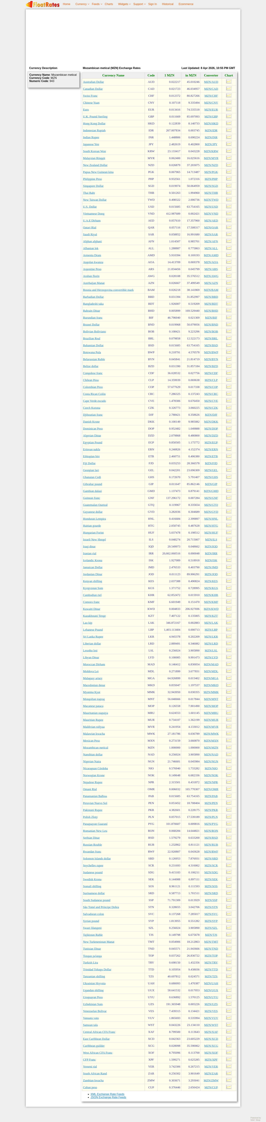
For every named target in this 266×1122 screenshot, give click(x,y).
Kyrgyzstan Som (93, 588)
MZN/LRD (211, 643)
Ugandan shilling (93, 990)
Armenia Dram (92, 255)
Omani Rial (90, 789)
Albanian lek (90, 248)
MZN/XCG (211, 1045)
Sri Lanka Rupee (93, 636)
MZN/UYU (211, 997)
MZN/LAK (211, 622)
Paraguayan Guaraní (95, 824)
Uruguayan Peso (93, 997)
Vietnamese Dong (94, 213)
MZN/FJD (211, 463)
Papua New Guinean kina (98, 172)
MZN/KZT (211, 616)
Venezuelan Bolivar (95, 1011)
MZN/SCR (211, 865)
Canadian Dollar (93, 88)
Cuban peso (90, 1087)
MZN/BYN (211, 359)
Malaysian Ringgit (94, 158)
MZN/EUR (211, 109)
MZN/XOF (211, 1052)
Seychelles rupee (93, 865)
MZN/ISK (211, 560)
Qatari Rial (89, 227)
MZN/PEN (211, 803)
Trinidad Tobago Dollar (97, 969)
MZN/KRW (211, 151)
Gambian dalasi (92, 491)
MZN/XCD (211, 1039)
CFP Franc (89, 1059)
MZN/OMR (211, 789)
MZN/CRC (211, 394)
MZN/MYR (211, 158)
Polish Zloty (90, 817)
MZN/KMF (211, 602)
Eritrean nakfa (91, 449)
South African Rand (95, 1073)
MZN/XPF (211, 1059)
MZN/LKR (211, 636)
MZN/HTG (211, 525)
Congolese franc (93, 373)
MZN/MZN (211, 747)
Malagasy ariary (92, 678)
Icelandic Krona (92, 560)
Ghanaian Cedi (92, 477)
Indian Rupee (91, 137)
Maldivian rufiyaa (94, 726)
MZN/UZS (211, 1004)
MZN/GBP (211, 116)
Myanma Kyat (91, 692)
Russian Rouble (92, 844)
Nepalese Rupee (92, 782)
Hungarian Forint (93, 532)
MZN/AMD (211, 255)
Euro (86, 109)
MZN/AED (211, 220)
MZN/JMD (211, 567)
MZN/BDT (211, 303)
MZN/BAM (211, 290)
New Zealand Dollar (95, 165)
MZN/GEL (211, 470)
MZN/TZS (211, 976)
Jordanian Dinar (92, 574)
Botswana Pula (92, 352)
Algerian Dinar (92, 435)
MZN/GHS (211, 477)
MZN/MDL (211, 671)
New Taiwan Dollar (95, 199)
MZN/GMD (211, 491)
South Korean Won (94, 151)
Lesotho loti (90, 650)
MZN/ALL (211, 248)
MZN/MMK (211, 692)
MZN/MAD (211, 664)
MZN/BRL (211, 338)
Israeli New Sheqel (94, 539)
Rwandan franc (92, 851)
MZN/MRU (211, 713)
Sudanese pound (93, 872)
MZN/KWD (211, 609)
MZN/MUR (211, 720)
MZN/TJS (211, 935)
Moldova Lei (91, 671)
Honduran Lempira (94, 518)
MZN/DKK (211, 421)
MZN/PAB (211, 796)
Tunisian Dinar (92, 948)
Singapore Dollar (93, 186)
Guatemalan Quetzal (95, 505)
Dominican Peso (93, 428)
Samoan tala (90, 1025)
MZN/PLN (211, 817)
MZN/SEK (211, 879)
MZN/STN (211, 907)
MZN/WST (211, 1025)
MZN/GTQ (211, 505)
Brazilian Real (91, 338)
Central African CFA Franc (99, 1032)
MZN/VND (211, 213)
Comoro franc (91, 602)
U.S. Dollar (90, 206)
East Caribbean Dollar (96, 1039)
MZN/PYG (211, 824)
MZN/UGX (211, 990)
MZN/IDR (211, 130)
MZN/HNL (211, 518)
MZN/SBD (211, 858)
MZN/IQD (211, 546)
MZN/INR (211, 137)
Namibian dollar (93, 754)
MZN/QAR (211, 227)
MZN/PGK (211, 172)
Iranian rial (89, 553)
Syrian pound (91, 921)
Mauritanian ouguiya (95, 713)
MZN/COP (211, 387)
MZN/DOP (211, 428)
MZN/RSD (211, 837)
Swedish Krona (92, 879)
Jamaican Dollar (93, 567)
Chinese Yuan (91, 102)
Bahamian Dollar (93, 345)
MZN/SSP (211, 900)
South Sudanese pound (96, 900)
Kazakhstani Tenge (94, 616)
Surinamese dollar (94, 893)
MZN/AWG (211, 276)
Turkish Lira (90, 962)
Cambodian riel (92, 595)
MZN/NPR (211, 782)
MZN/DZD (211, 435)
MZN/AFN (211, 241)
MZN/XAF (211, 1032)
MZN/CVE (211, 401)
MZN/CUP (211, 1087)
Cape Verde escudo (94, 401)
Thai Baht (89, 193)
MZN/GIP (211, 484)
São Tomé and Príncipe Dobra (101, 907)
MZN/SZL (211, 928)
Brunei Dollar (91, 324)
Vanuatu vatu (91, 1018)
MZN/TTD (211, 969)
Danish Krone (91, 421)
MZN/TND (211, 948)
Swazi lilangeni (92, 928)
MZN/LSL (211, 650)
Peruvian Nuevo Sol (95, 803)
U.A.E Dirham (92, 220)
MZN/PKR (211, 810)
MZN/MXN (211, 740)
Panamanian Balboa (95, 796)
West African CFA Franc (97, 1052)
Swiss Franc (90, 95)
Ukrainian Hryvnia (94, 983)
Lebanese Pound (93, 629)
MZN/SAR (211, 234)
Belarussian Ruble (94, 359)
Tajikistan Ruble (93, 935)
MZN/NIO (211, 768)
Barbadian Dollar (93, 297)
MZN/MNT (211, 699)
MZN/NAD (211, 754)
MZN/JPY (211, 144)
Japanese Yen (91, 144)
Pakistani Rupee (92, 810)
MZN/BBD (211, 297)
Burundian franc (93, 317)
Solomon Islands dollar (97, 858)
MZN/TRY (211, 962)
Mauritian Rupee (93, 720)
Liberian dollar (92, 643)
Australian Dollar (93, 82)
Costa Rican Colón (94, 394)
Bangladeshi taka (93, 303)
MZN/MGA (211, 678)
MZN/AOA (211, 262)
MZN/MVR (211, 726)
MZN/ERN (211, 449)
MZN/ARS (211, 269)
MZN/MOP (211, 706)
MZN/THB (211, 193)
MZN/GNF (211, 498)
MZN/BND (211, 324)
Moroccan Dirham (94, 664)
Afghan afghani (92, 241)
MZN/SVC (211, 914)
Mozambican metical (95, 747)
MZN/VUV (211, 1018)
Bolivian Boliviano (94, 331)
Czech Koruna (91, 407)
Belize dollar (90, 366)
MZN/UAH (211, 983)
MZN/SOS (211, 886)
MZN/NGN (211, 761)
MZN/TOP (211, 955)
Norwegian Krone (94, 775)
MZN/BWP (211, 352)
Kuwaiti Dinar (91, 609)
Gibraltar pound (92, 484)
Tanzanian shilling (94, 976)
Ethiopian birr (91, 456)
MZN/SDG (211, 872)
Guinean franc (91, 498)
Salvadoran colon (93, 914)
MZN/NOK (211, 775)
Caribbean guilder (94, 1045)
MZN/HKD (211, 123)
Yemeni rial (90, 1066)
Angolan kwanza (93, 262)
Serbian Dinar (91, 837)
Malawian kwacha (94, 733)
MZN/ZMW (211, 1080)
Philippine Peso (92, 179)
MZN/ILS (211, 539)
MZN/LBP (211, 629)
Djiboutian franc (93, 414)
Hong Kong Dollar (94, 123)
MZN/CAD (211, 88)
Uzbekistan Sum (93, 1004)
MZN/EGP (211, 442)
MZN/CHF (211, 95)
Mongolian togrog (94, 699)
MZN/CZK (211, 407)
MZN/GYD (211, 511)
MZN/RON (211, 830)
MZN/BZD (211, 366)
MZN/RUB (211, 844)
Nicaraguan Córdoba (95, 768)
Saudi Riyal (90, 234)
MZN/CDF (211, 373)
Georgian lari (91, 470)
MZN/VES (211, 1011)
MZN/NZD (211, 165)
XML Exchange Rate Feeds (107, 1094)
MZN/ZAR (211, 1073)
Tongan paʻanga (92, 956)
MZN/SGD (211, 186)
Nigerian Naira (92, 761)
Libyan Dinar (91, 657)
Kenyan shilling (92, 581)
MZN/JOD (211, 574)
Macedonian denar (94, 685)
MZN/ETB (211, 456)
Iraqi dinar (89, 546)
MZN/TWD (211, 199)
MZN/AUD (211, 82)
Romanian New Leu (95, 830)
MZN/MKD (211, 685)
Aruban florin (91, 276)
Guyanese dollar (93, 511)
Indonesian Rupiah (94, 130)
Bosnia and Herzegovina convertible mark (108, 290)
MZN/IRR (211, 553)
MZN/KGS (211, 588)
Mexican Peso (91, 740)
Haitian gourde (92, 525)
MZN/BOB (211, 331)
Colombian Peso (93, 387)
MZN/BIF (211, 317)
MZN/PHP (211, 179)
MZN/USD (211, 206)
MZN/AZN (211, 283)
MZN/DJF (211, 414)
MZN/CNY (211, 102)
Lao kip (87, 622)
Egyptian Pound (92, 442)
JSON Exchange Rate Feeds (108, 1097)
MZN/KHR (211, 595)
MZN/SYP (211, 921)
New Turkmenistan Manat (98, 941)
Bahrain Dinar (91, 310)
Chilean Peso (91, 380)
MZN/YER (211, 1066)
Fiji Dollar (89, 463)
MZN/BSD (211, 345)
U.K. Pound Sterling (95, 116)
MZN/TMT (211, 941)
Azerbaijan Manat (94, 283)
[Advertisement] (133, 37)
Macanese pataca (93, 706)
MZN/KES (211, 581)
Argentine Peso (92, 269)
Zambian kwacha (93, 1080)
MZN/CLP (211, 380)
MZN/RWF (211, 851)
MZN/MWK (211, 733)
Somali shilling (92, 886)
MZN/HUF (211, 532)
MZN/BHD (211, 310)
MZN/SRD (211, 893)
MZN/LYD (211, 657)
